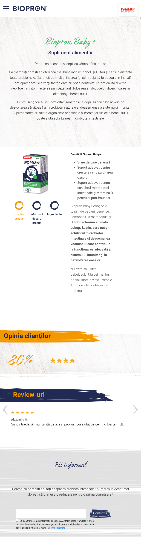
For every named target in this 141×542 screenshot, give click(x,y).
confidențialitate (57, 527)
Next (135, 409)
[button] (108, 360)
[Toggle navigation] (8, 8)
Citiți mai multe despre (70, 136)
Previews (5, 409)
